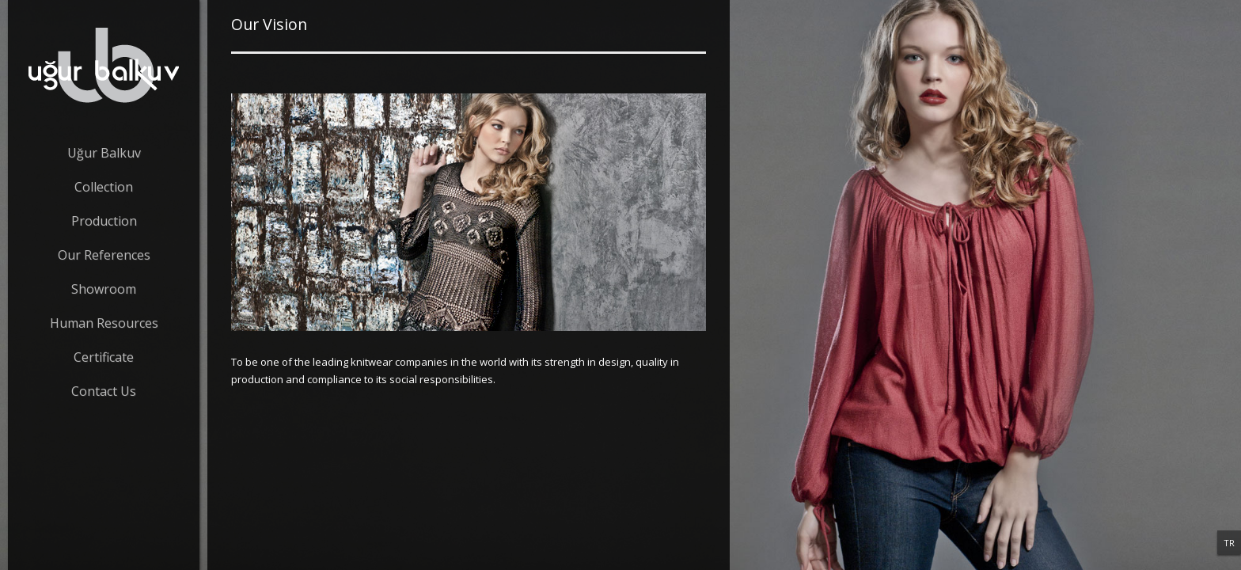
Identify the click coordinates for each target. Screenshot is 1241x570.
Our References (104, 255)
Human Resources (104, 323)
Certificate (104, 357)
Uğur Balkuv (104, 153)
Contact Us (103, 391)
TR (1229, 543)
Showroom (103, 289)
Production (104, 221)
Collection (103, 187)
